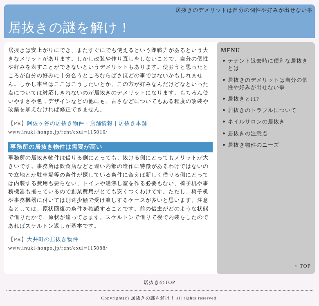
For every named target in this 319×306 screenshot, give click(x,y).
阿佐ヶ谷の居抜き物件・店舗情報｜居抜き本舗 (87, 123)
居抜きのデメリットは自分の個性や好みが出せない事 (268, 83)
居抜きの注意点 (248, 133)
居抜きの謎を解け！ (69, 27)
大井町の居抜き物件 (53, 239)
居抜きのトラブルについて (262, 110)
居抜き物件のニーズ (253, 145)
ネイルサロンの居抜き (256, 121)
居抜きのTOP (159, 282)
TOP (305, 266)
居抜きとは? (243, 99)
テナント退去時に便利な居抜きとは (268, 64)
